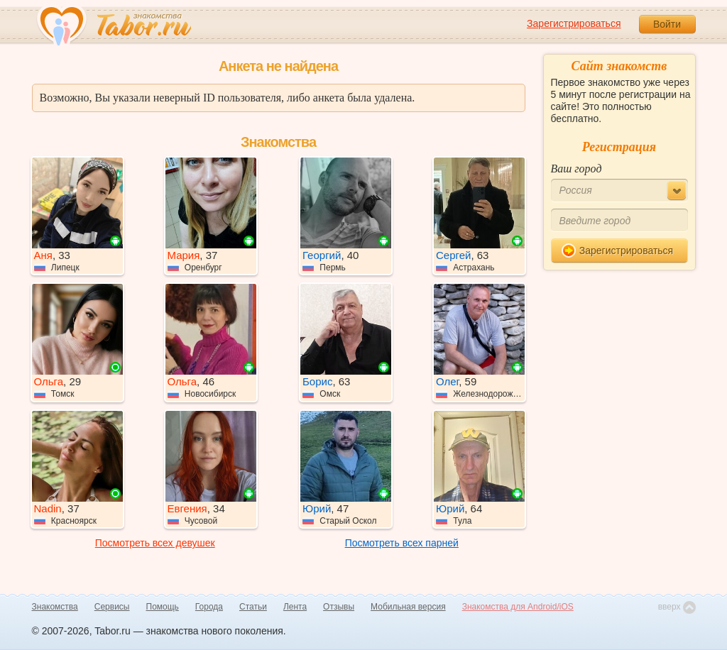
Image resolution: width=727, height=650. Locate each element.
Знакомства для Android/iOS (518, 607)
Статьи (253, 607)
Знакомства (55, 607)
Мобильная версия (408, 607)
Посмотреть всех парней (402, 543)
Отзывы (338, 607)
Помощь (162, 607)
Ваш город (576, 168)
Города (209, 607)
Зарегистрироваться (574, 23)
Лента (295, 607)
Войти (667, 24)
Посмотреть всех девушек (155, 543)
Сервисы (112, 607)
